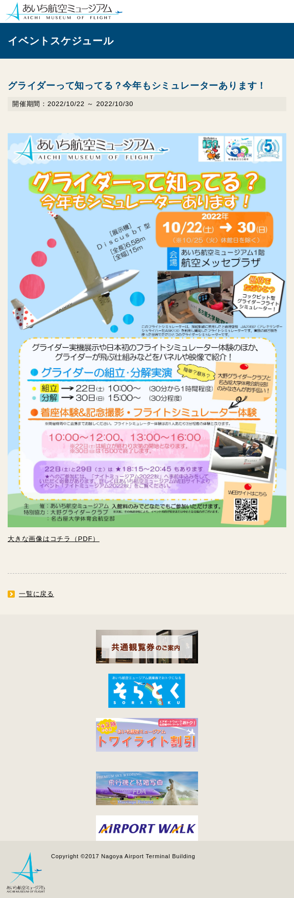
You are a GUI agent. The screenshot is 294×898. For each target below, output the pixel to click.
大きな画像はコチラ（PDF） (54, 539)
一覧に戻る (36, 594)
